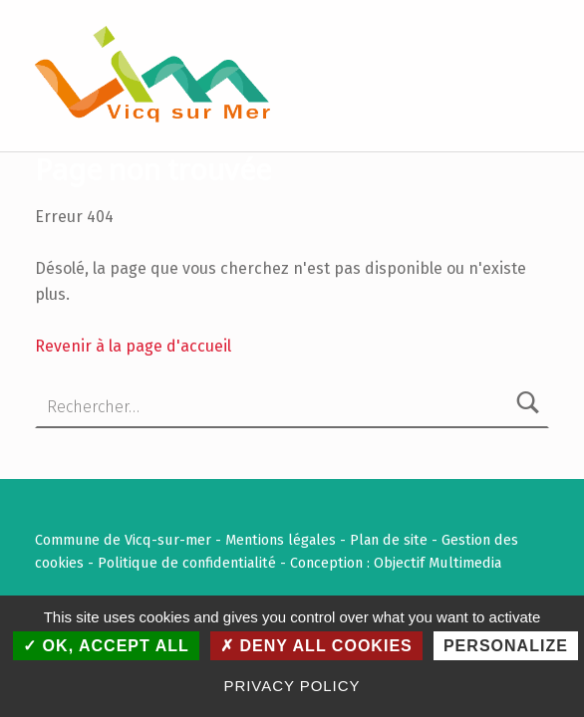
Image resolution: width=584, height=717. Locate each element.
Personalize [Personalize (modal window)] (505, 645)
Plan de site (389, 540)
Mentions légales (280, 540)
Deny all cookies (316, 645)
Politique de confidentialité (187, 563)
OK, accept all (106, 645)
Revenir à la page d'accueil (133, 346)
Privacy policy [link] (292, 685)
